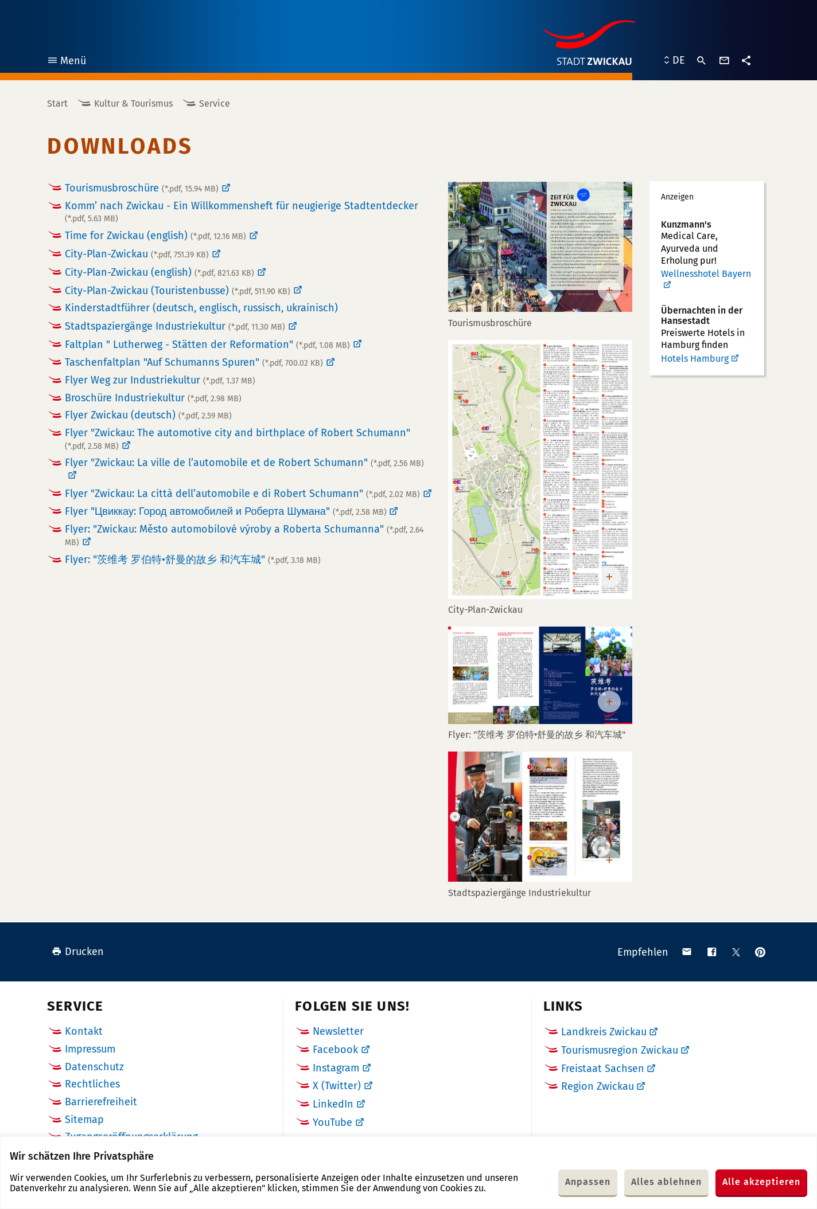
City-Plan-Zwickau (137, 254)
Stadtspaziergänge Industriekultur (175, 326)
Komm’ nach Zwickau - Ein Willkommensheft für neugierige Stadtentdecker (241, 211)
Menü (66, 62)
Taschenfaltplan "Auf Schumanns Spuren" (194, 362)
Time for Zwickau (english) (155, 235)
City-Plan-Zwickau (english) (159, 272)
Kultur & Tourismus (133, 103)
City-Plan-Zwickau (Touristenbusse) (177, 290)
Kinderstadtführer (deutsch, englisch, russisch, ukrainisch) (201, 308)
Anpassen (587, 1181)
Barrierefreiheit (101, 1101)
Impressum (90, 1049)
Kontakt (84, 1031)
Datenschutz (94, 1067)
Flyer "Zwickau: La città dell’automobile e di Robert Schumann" (242, 493)
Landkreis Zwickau (604, 1032)
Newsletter (338, 1031)
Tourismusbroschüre (142, 188)
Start (57, 103)
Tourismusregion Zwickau (619, 1050)
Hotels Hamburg (695, 358)
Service (214, 103)
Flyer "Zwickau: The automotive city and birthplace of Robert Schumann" (237, 439)
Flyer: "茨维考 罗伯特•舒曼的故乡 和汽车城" (193, 559)
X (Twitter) (337, 1085)
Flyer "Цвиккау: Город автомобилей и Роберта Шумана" (226, 511)
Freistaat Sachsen (602, 1068)
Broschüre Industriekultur (153, 398)
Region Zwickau (597, 1086)
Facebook (335, 1049)
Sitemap (84, 1119)
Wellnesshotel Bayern (706, 274)
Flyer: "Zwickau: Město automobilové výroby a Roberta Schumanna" (244, 535)
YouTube (332, 1122)
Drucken (78, 951)
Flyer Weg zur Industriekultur (160, 380)
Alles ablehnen (666, 1181)
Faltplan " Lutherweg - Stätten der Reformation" (207, 344)
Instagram (336, 1068)
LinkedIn (333, 1104)
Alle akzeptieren (761, 1181)
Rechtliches (92, 1084)
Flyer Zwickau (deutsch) (148, 415)
